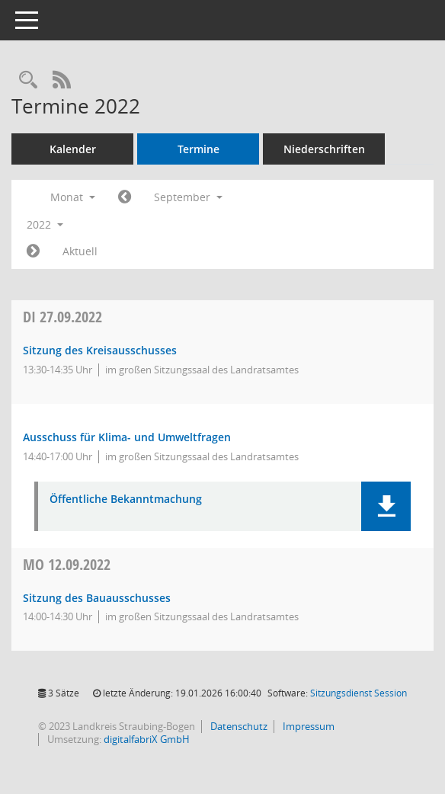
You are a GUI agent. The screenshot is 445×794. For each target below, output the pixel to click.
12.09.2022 (66, 564)
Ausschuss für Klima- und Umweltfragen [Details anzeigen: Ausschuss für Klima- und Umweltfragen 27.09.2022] (127, 437)
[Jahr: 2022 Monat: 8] (124, 197)
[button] (386, 506)
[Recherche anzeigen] (28, 80)
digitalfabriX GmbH (147, 739)
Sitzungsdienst (358, 693)
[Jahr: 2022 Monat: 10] (33, 251)
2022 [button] (45, 224)
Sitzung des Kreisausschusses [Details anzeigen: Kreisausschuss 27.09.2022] (100, 350)
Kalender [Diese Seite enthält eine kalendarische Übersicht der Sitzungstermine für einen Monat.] (73, 149)
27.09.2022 (62, 316)
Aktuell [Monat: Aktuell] (80, 251)
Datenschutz (237, 726)
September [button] (188, 197)
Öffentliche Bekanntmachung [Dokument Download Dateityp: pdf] (126, 499)
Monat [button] (72, 197)
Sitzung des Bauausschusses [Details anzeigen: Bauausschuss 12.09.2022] (97, 598)
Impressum (307, 726)
